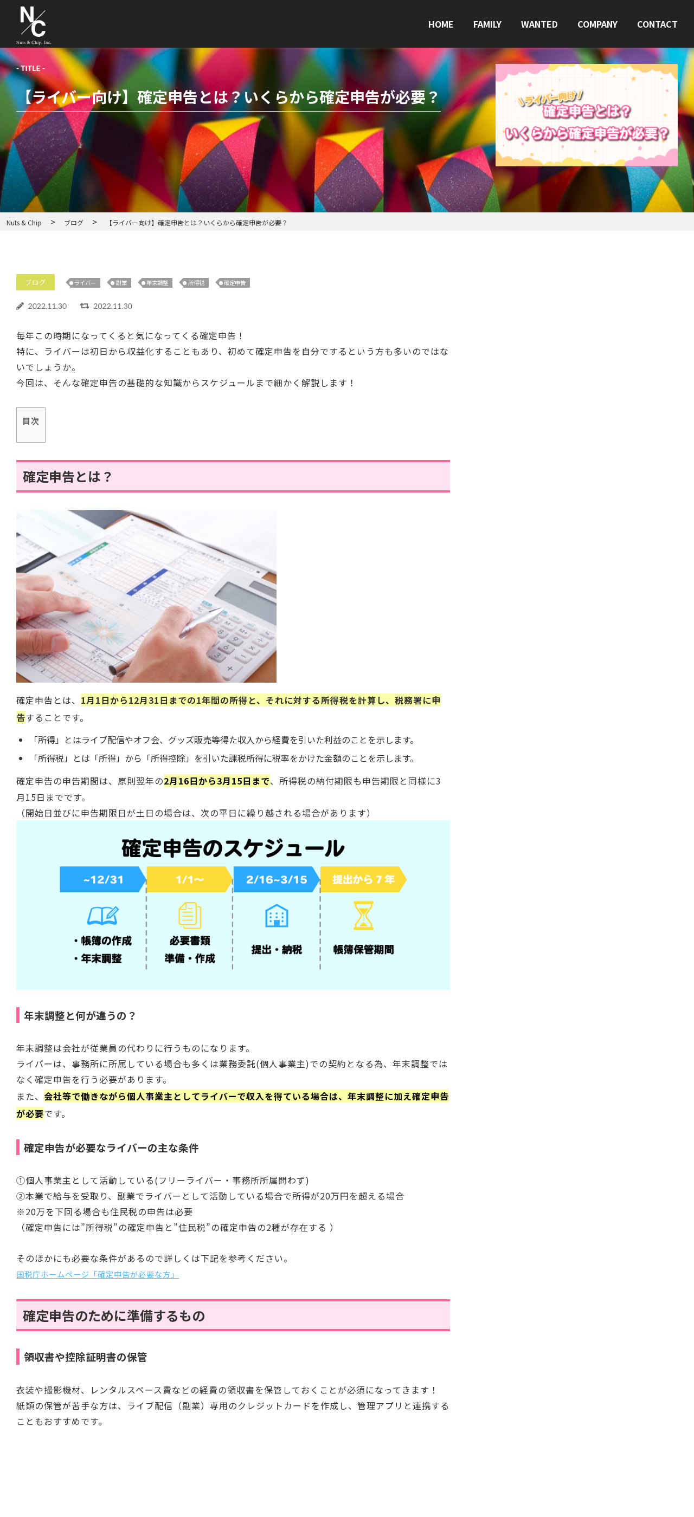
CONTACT (657, 24)
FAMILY (487, 24)
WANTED (539, 24)
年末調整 (172, 283)
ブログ (37, 282)
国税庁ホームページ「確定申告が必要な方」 (108, 1274)
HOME (441, 24)
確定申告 (259, 283)
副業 (131, 283)
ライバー (92, 283)
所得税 (215, 283)
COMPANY (597, 24)
